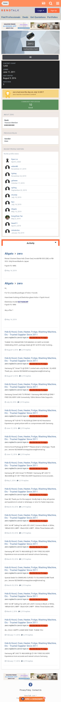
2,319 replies (25, 350)
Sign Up (54, 11)
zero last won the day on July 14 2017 (28, 92)
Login (41, 11)
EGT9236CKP (23, 302)
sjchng (14, 188)
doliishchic (15, 230)
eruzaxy (14, 195)
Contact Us (36, 690)
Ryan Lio (14, 159)
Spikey (14, 173)
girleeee (14, 181)
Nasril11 (14, 223)
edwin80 (14, 166)
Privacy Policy (25, 690)
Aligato (14, 209)
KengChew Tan (17, 216)
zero (20, 253)
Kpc (12, 202)
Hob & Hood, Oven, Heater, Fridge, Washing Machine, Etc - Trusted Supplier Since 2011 (30, 333)
